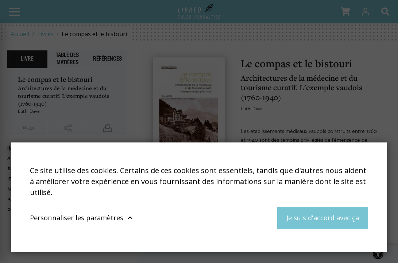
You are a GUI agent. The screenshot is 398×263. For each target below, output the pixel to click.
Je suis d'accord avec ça (322, 217)
